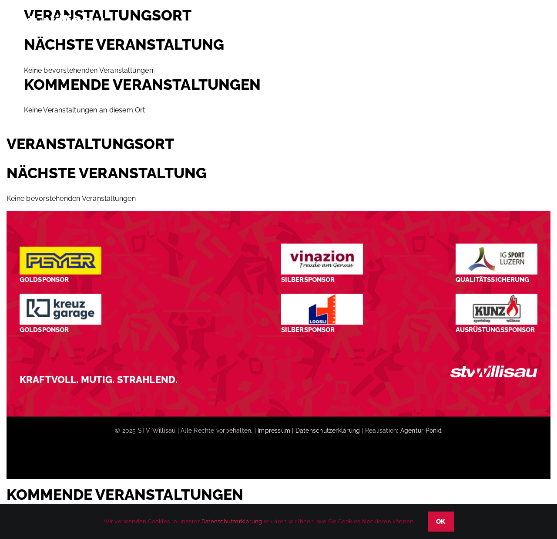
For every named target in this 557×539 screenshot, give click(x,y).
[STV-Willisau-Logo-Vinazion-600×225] (322, 247)
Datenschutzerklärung (327, 430)
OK (441, 521)
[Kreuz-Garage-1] (60, 297)
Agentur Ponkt (421, 430)
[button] (524, 23)
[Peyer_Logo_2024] (60, 250)
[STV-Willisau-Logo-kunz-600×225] (496, 297)
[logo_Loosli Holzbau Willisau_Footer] (322, 297)
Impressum (274, 430)
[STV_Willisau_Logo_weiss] (493, 369)
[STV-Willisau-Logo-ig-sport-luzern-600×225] (496, 247)
